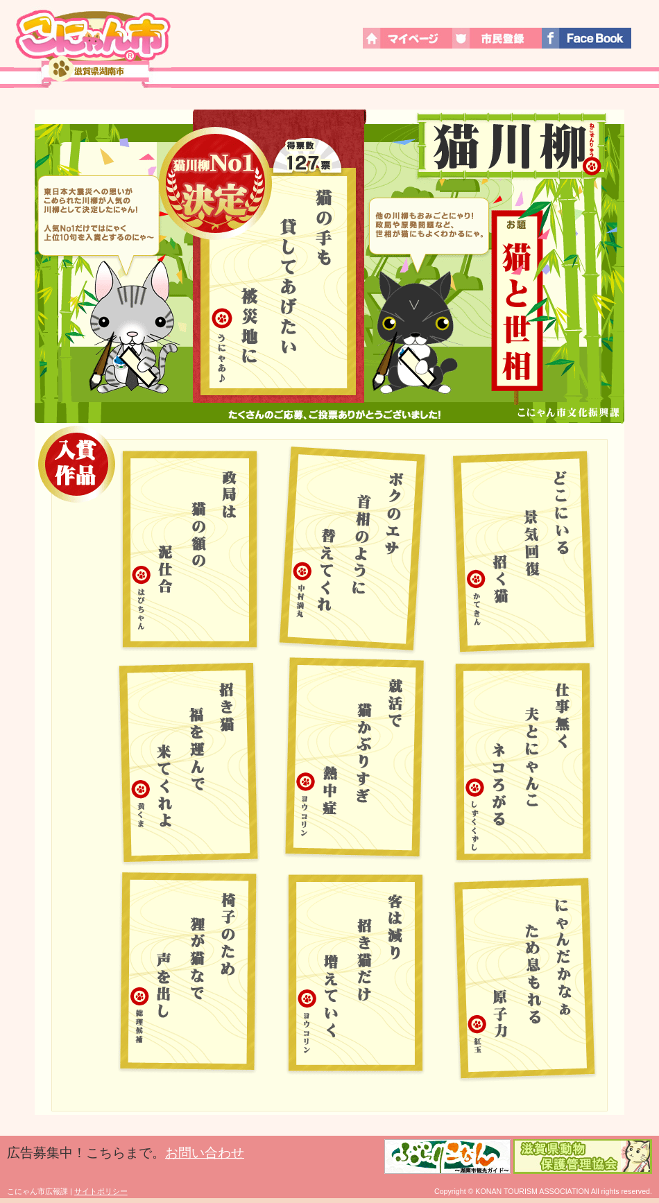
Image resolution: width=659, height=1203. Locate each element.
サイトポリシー (101, 1191)
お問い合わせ (204, 1152)
